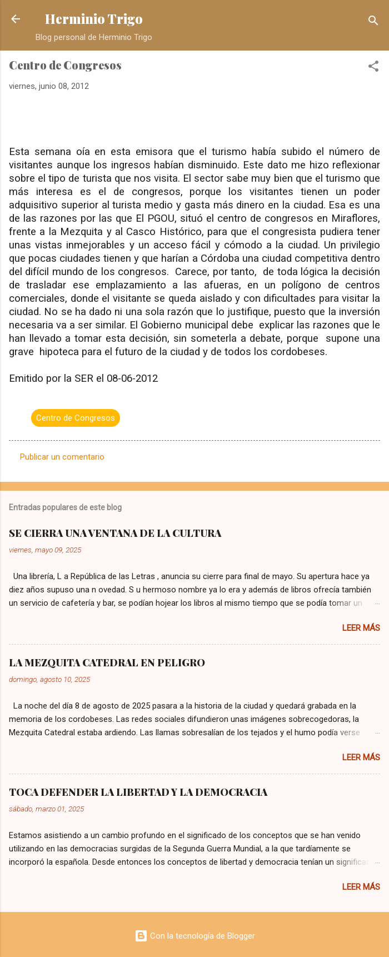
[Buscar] (373, 22)
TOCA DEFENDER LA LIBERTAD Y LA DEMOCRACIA (138, 792)
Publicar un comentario (62, 457)
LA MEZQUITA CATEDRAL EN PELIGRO (107, 662)
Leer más (361, 628)
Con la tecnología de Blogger (194, 936)
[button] (373, 68)
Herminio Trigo (94, 18)
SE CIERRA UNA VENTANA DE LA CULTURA (115, 533)
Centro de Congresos (75, 418)
